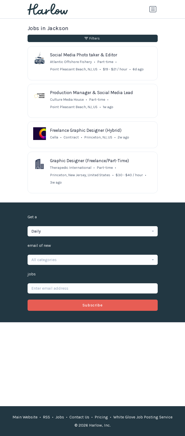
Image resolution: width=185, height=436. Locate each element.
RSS (46, 417)
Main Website (25, 417)
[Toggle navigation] (153, 9)
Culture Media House (67, 99)
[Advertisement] (93, 364)
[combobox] (93, 231)
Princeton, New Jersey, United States (80, 175)
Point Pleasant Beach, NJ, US (73, 69)
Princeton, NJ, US (98, 137)
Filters (92, 38)
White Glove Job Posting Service (142, 417)
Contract (71, 137)
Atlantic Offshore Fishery (71, 62)
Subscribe (92, 305)
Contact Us (79, 417)
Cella (54, 137)
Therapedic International (70, 167)
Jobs (59, 417)
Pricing (101, 417)
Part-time (105, 62)
